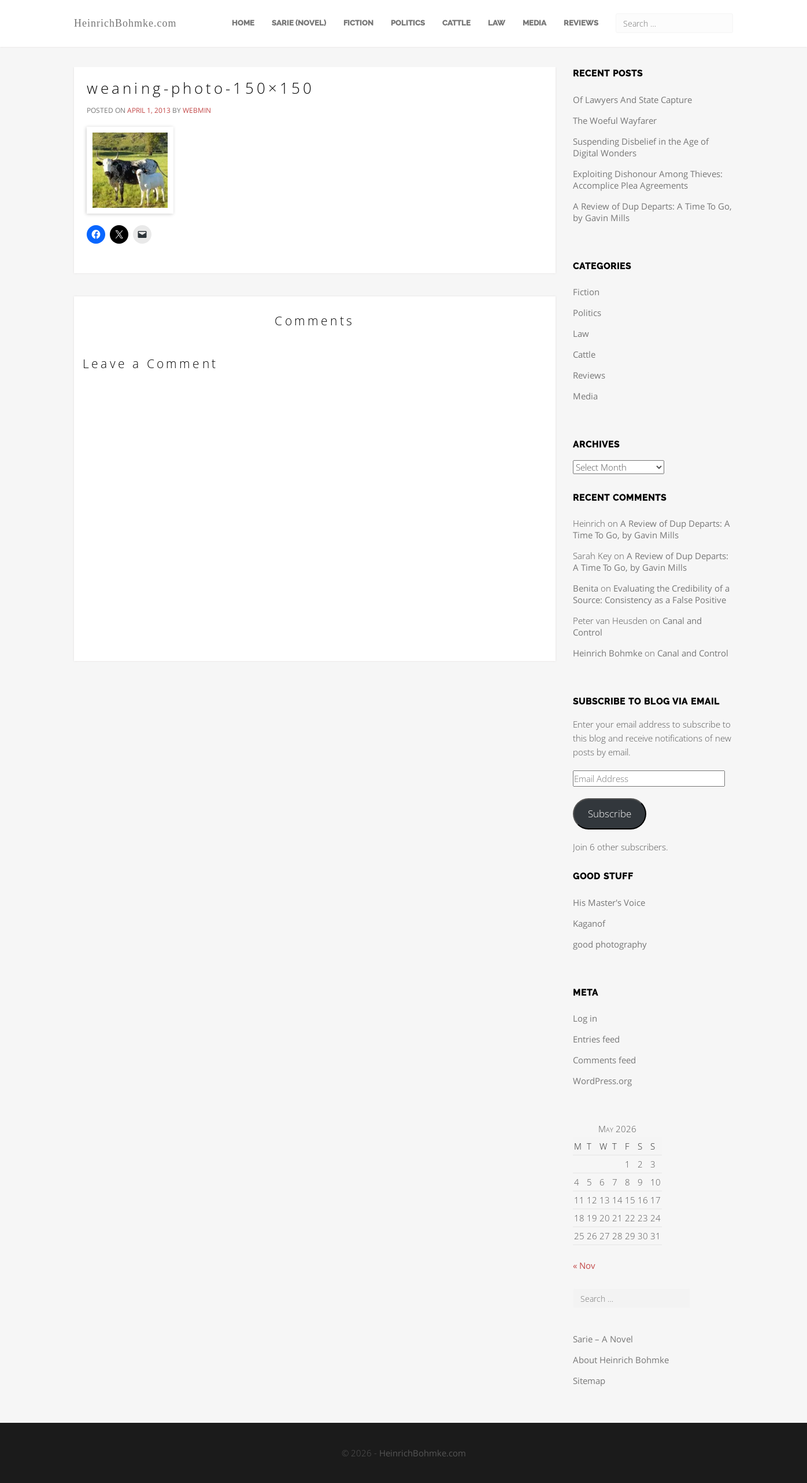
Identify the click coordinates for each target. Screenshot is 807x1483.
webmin (197, 110)
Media (534, 23)
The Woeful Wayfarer (615, 120)
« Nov (584, 1265)
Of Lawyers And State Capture (632, 99)
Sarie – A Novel (603, 1339)
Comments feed (604, 1060)
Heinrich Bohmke (607, 653)
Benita (585, 588)
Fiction (358, 23)
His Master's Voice (609, 902)
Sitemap (589, 1380)
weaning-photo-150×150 (200, 88)
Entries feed (596, 1039)
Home (243, 23)
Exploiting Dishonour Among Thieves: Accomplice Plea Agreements (648, 179)
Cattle (456, 23)
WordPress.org (602, 1080)
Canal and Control (692, 653)
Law (496, 23)
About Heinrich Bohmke (621, 1359)
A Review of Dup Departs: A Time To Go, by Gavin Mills (651, 529)
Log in (585, 1018)
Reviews (581, 23)
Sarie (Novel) (299, 23)
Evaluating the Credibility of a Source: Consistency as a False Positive (651, 593)
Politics (408, 23)
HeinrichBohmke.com (125, 23)
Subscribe (609, 813)
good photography (610, 944)
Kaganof (589, 923)
